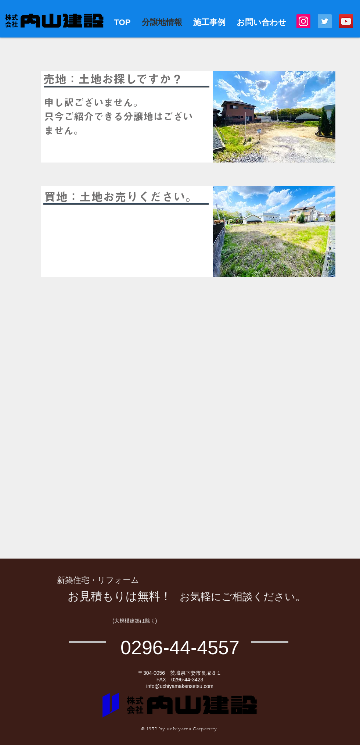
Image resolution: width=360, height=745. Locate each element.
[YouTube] (346, 21)
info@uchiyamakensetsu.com (179, 686)
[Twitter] (325, 21)
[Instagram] (303, 21)
